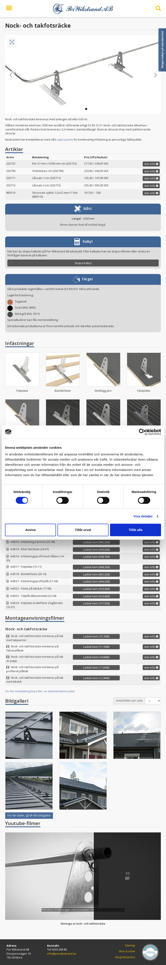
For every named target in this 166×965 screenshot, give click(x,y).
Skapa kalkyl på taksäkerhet (162, 49)
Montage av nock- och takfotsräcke (83, 923)
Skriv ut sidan (127, 951)
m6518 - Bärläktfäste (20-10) (28, 574)
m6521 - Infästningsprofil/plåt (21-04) (34, 581)
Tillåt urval (83, 530)
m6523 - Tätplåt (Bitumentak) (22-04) (33, 596)
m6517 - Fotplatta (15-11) (26, 567)
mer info (151, 164)
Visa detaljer (143, 516)
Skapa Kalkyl (83, 263)
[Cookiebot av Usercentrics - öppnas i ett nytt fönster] (142, 432)
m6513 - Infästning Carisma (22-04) (32, 542)
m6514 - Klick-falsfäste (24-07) (29, 549)
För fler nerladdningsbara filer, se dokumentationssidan (40, 691)
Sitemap (130, 945)
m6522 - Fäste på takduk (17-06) (30, 588)
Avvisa (30, 530)
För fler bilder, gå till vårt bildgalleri (29, 815)
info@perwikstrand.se (61, 953)
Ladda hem (96, 542)
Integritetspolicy (125, 957)
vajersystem (65, 139)
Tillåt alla (135, 530)
